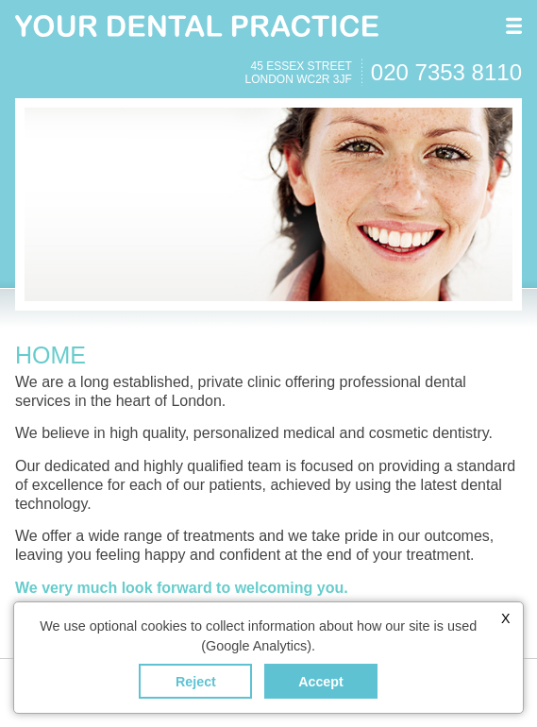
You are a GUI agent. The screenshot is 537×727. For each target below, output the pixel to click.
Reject (196, 681)
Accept (321, 681)
